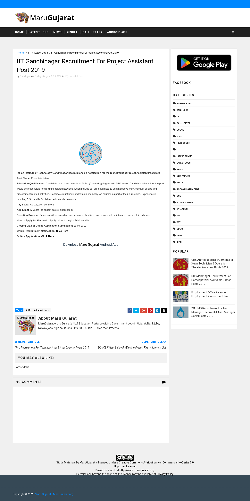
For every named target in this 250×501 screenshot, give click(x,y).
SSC (179, 196)
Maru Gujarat (89, 244)
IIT (29, 52)
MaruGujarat (87, 462)
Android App (117, 32)
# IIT (28, 310)
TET (178, 222)
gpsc (180, 235)
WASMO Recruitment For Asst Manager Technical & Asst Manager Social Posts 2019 (213, 312)
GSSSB (180, 130)
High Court (183, 143)
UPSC (180, 229)
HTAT (179, 136)
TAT (178, 215)
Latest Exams (184, 156)
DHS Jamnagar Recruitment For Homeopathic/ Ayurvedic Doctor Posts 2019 (211, 279)
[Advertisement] (91, 109)
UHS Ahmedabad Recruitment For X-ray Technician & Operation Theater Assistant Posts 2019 (212, 263)
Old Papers (183, 176)
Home (19, 32)
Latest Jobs (39, 32)
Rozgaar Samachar (188, 189)
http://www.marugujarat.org (137, 470)
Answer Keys (184, 103)
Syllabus (182, 209)
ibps (179, 242)
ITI (178, 149)
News (57, 32)
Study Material (186, 202)
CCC (179, 116)
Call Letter (92, 32)
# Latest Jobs (42, 310)
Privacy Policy (165, 474)
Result (72, 32)
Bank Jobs (182, 110)
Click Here (62, 231)
